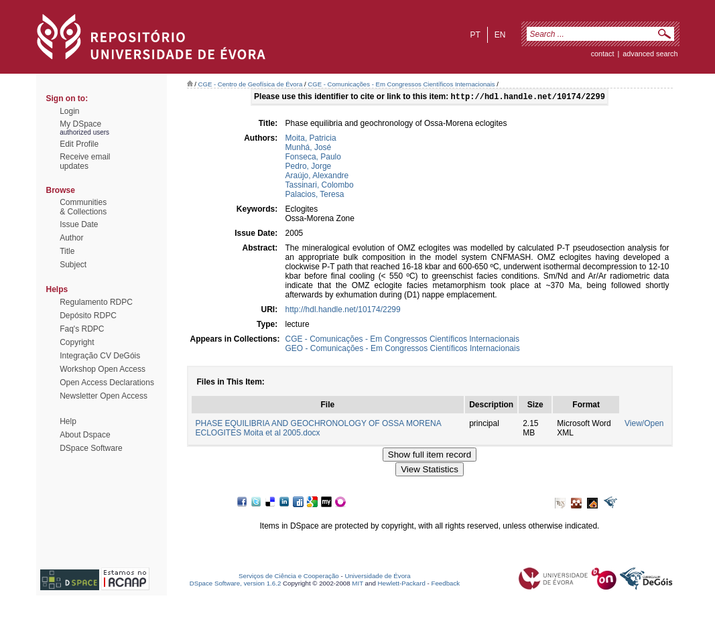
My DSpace (80, 124)
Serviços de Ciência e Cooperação (289, 577)
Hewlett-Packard (402, 584)
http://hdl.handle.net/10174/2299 (343, 311)
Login (69, 111)
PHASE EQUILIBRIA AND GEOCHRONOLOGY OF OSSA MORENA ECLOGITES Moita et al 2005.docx (319, 429)
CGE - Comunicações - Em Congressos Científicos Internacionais (401, 84)
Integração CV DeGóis (100, 355)
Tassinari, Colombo (319, 186)
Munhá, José (308, 148)
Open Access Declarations (107, 382)
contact (602, 54)
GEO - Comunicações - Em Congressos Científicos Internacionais (402, 349)
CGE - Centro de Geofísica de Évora (250, 84)
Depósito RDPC (88, 315)
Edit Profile (79, 144)
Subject (73, 264)
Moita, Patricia (310, 139)
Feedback (445, 584)
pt (475, 35)
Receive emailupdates (85, 161)
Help (68, 421)
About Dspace (85, 434)
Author (71, 238)
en (500, 35)
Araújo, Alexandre (317, 177)
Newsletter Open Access (103, 396)
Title (67, 251)
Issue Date (79, 224)
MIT (357, 584)
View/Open (644, 424)
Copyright (77, 342)
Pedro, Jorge (308, 167)
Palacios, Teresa (314, 195)
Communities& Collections (83, 207)
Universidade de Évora (377, 577)
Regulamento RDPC (96, 302)
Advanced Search (650, 54)
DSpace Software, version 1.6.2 (235, 584)
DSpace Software (91, 448)
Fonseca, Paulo (313, 158)
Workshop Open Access (102, 369)
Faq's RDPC (82, 329)
